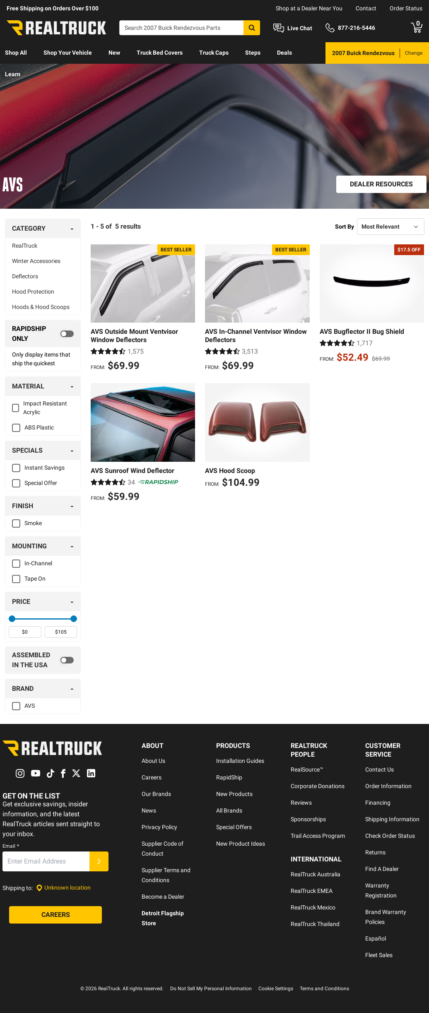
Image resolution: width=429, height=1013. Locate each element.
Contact (366, 8)
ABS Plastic (39, 427)
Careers (151, 777)
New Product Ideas (240, 843)
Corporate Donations (318, 786)
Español (375, 938)
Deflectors (25, 276)
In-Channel (38, 563)
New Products (234, 794)
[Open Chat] (292, 28)
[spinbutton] (25, 632)
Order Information (388, 786)
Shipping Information (392, 819)
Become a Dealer (163, 896)
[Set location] (63, 887)
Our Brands (156, 794)
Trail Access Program (318, 835)
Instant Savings (44, 467)
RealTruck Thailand (315, 924)
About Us (153, 760)
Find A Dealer (382, 869)
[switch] (43, 334)
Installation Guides (240, 760)
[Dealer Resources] (381, 184)
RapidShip (229, 777)
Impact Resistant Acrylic (45, 407)
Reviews (301, 802)
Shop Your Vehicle (67, 52)
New (114, 52)
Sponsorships (308, 819)
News (149, 810)
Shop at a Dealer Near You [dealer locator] (309, 8)
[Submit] (98, 861)
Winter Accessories (36, 261)
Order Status (406, 8)
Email (10, 846)
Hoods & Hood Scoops (41, 307)
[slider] (12, 618)
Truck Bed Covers (160, 52)
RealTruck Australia (315, 874)
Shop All (16, 52)
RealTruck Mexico (313, 907)
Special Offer (40, 483)
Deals (284, 52)
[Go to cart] (416, 28)
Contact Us (379, 769)
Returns (375, 852)
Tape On (35, 578)
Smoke (33, 523)
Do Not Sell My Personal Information (211, 988)
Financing (377, 802)
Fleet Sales (379, 955)
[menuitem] (16, 53)
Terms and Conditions (324, 988)
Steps (252, 52)
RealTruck (24, 245)
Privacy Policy (159, 827)
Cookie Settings (275, 988)
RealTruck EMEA (312, 891)
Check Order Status (390, 835)
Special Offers (234, 827)
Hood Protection (33, 291)
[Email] (45, 861)
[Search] (189, 27)
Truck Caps (214, 52)
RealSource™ (307, 769)
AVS (29, 705)
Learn (12, 74)
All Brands (229, 810)
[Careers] (55, 915)
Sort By (344, 226)
